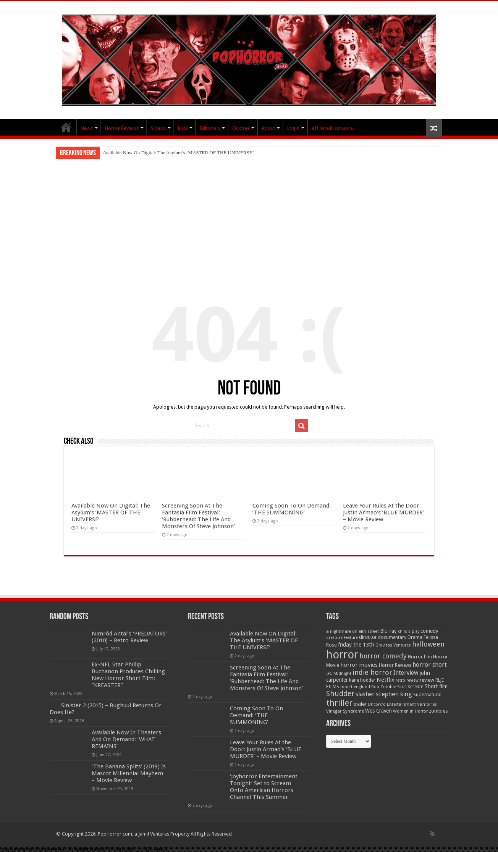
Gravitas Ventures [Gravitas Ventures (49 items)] (393, 645)
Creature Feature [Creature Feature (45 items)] (342, 637)
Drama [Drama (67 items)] (414, 637)
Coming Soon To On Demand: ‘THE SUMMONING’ (291, 509)
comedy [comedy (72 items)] (429, 631)
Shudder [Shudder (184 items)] (340, 693)
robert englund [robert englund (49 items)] (355, 686)
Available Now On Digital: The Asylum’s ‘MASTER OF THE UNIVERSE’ (178, 152)
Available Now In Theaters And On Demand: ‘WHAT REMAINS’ (126, 739)
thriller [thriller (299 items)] (339, 703)
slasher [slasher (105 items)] (365, 694)
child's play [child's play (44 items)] (408, 631)
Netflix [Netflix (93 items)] (386, 679)
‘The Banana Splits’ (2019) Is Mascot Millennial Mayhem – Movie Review (129, 773)
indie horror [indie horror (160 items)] (372, 672)
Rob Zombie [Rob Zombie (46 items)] (383, 686)
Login (293, 128)
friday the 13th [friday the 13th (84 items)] (356, 645)
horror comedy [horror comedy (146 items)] (383, 656)
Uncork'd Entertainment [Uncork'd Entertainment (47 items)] (392, 704)
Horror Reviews (122, 128)
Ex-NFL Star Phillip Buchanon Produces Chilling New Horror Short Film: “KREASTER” (128, 675)
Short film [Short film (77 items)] (436, 686)
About (268, 128)
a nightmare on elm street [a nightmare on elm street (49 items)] (352, 631)
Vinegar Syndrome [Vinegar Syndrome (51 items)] (345, 711)
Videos (158, 128)
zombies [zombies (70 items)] (438, 711)
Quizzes (240, 128)
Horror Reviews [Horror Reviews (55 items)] (395, 665)
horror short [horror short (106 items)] (429, 664)
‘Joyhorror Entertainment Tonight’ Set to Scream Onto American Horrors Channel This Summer (264, 786)
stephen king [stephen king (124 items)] (394, 694)
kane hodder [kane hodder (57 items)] (362, 680)
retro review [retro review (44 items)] (407, 680)
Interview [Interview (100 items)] (406, 672)
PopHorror (66, 127)
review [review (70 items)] (427, 680)
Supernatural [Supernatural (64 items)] (427, 694)
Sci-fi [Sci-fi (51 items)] (402, 686)
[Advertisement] (249, 216)
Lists (183, 128)
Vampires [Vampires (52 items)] (427, 704)
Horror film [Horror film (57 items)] (420, 657)
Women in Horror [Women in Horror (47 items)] (410, 711)
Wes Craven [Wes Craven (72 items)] (378, 711)
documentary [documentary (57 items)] (392, 637)
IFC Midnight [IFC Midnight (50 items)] (338, 673)
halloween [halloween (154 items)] (428, 644)
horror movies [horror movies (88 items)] (359, 664)
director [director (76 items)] (368, 637)
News (87, 128)
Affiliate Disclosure (332, 128)
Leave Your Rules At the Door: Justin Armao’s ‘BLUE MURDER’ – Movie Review (383, 512)
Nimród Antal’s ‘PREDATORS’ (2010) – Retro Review (129, 637)
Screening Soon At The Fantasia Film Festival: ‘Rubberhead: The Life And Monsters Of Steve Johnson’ (198, 516)
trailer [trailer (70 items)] (360, 704)
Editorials (210, 128)
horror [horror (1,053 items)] (342, 654)
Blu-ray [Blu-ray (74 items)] (388, 631)
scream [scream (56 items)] (416, 686)
